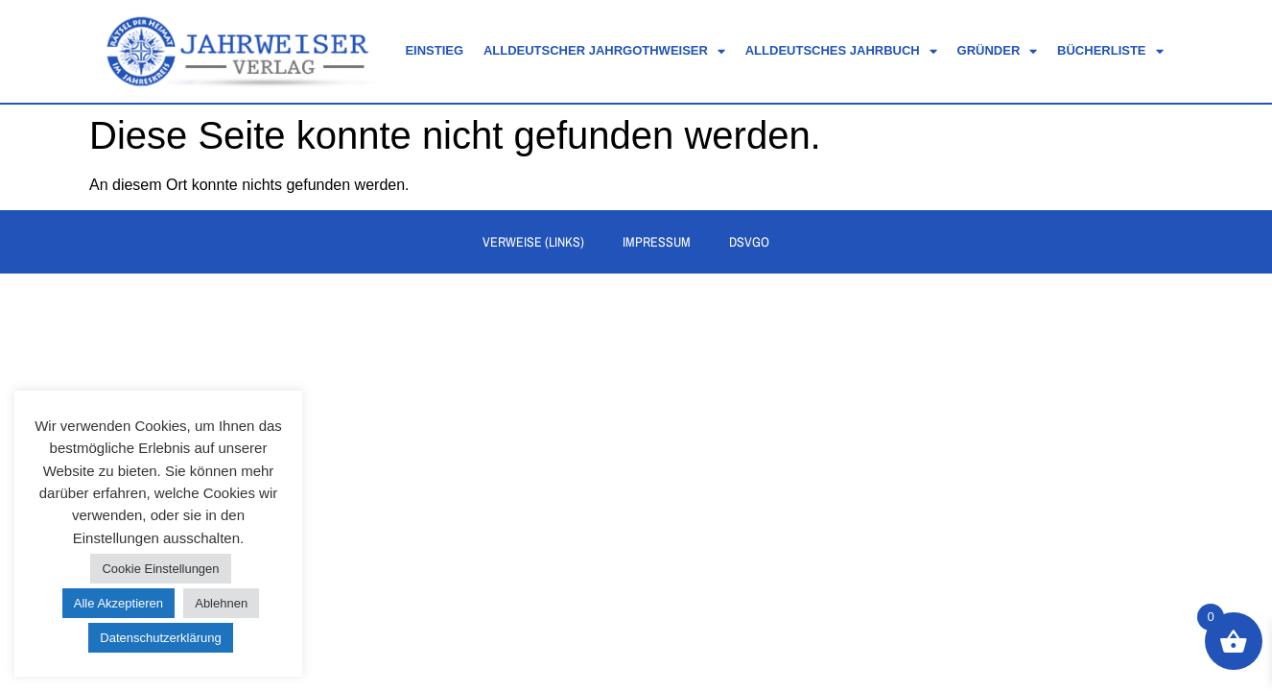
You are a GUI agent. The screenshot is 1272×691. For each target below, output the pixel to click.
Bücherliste (1110, 51)
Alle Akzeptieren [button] (118, 603)
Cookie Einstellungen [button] (160, 568)
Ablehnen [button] (221, 603)
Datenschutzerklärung (160, 638)
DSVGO (749, 241)
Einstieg (434, 50)
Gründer (997, 51)
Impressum (657, 241)
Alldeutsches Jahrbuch (841, 51)
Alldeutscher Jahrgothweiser (604, 51)
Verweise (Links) (533, 241)
